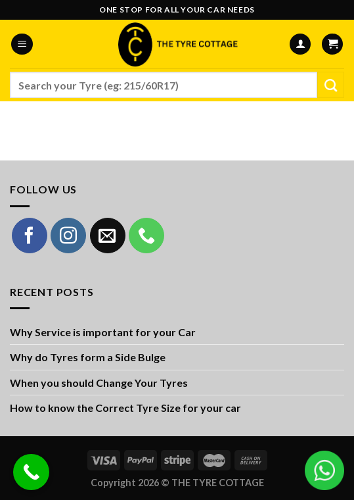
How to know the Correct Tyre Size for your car (125, 407)
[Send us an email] (107, 235)
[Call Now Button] (31, 472)
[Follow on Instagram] (68, 235)
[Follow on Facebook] (29, 235)
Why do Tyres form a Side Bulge (88, 357)
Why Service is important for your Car (103, 332)
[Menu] (22, 44)
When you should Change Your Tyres (99, 382)
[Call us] (146, 235)
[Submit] (330, 85)
